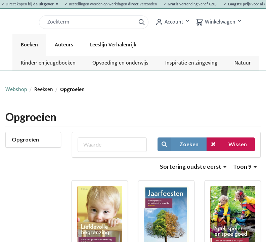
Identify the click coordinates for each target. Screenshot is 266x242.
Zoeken (178, 144)
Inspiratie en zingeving (191, 63)
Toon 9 (245, 166)
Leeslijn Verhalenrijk (113, 44)
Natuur (242, 63)
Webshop (16, 89)
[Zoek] (90, 22)
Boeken (29, 44)
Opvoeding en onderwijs (120, 63)
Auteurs (64, 44)
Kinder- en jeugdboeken (48, 63)
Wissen (227, 144)
